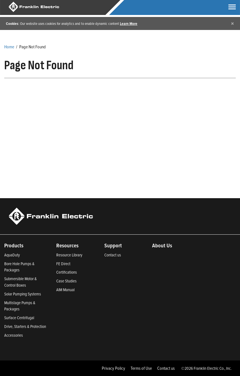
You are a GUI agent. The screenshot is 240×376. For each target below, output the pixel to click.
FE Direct (63, 264)
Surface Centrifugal (19, 318)
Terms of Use (141, 368)
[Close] (232, 23)
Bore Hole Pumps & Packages (19, 267)
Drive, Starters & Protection (25, 326)
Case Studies (66, 281)
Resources (67, 245)
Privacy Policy (113, 368)
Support (113, 245)
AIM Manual (65, 290)
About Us (162, 245)
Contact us (112, 255)
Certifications (66, 272)
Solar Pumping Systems (22, 294)
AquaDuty (12, 255)
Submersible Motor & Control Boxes (20, 282)
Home (9, 47)
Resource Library (69, 255)
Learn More (128, 23)
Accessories (13, 335)
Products (13, 245)
